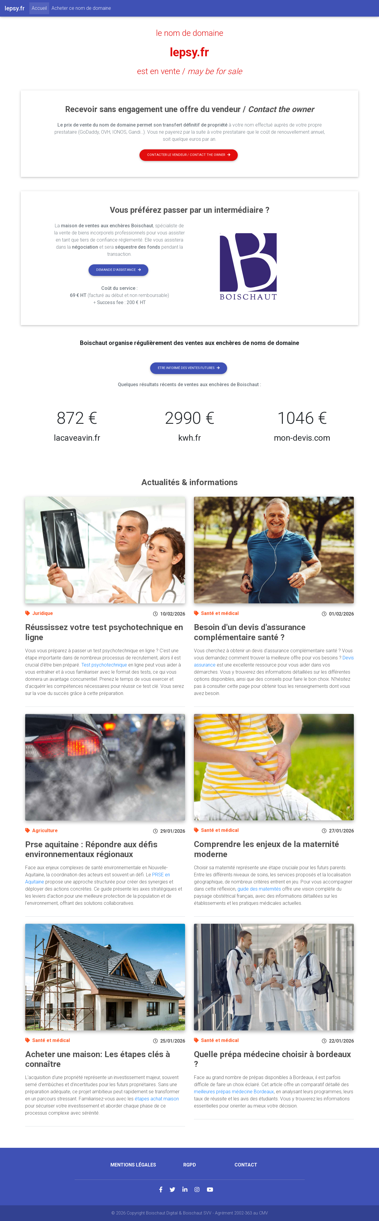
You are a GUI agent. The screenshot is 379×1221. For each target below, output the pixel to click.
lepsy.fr (189, 52)
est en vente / (189, 71)
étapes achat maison (157, 1099)
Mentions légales (133, 1165)
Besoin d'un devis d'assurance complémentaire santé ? (250, 632)
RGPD (189, 1165)
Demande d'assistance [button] (118, 270)
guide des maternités (259, 889)
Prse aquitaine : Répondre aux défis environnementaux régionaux (91, 849)
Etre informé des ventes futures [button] (189, 368)
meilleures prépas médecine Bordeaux (234, 1091)
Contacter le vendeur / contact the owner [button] (188, 155)
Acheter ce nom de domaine (81, 8)
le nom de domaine (189, 33)
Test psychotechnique (104, 665)
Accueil (40, 7)
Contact (246, 1165)
